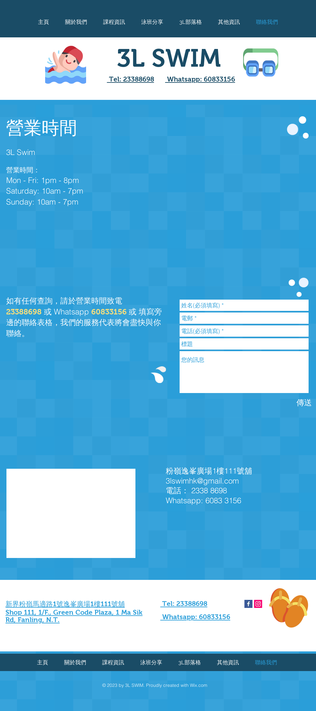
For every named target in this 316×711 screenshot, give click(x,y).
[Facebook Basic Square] (248, 604)
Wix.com (198, 685)
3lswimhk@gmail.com (202, 480)
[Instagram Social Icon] (258, 604)
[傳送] (304, 402)
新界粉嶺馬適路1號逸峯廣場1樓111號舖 (65, 604)
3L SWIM (169, 58)
